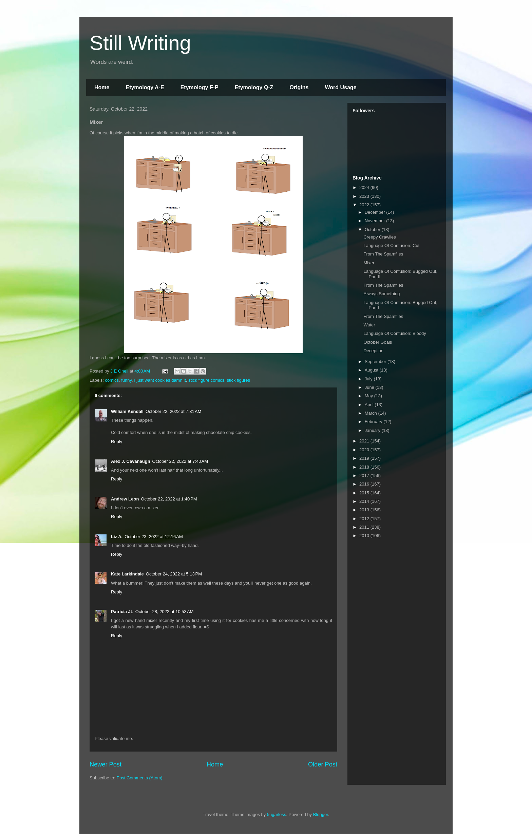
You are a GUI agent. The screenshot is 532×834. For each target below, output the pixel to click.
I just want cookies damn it (160, 380)
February (374, 421)
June (370, 387)
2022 (364, 204)
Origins (298, 87)
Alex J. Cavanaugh (130, 461)
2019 (364, 458)
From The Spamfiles (383, 254)
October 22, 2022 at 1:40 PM (169, 498)
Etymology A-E (145, 87)
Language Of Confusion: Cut (391, 245)
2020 (364, 449)
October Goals (377, 342)
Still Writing (140, 43)
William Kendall (127, 411)
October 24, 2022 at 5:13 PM (174, 573)
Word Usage (340, 87)
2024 (364, 187)
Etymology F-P (199, 87)
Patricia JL (122, 611)
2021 (364, 440)
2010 (364, 535)
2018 (364, 467)
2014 (364, 501)
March (371, 413)
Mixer (368, 262)
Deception (373, 350)
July (369, 378)
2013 (364, 509)
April (370, 404)
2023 (364, 196)
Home (101, 87)
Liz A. (116, 536)
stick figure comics (206, 380)
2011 (364, 527)
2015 (364, 492)
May (369, 395)
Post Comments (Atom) (140, 777)
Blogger (320, 814)
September (376, 361)
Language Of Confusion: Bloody (394, 333)
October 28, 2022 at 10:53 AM (164, 611)
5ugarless (276, 814)
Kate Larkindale (127, 573)
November (375, 220)
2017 (364, 475)
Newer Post (105, 764)
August (372, 370)
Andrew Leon (125, 498)
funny (126, 380)
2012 (364, 518)
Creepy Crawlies (379, 237)
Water (369, 324)
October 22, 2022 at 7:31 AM (173, 411)
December (375, 212)
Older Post (322, 764)
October (373, 229)
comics (112, 380)
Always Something (381, 293)
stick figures (238, 380)
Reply (116, 441)
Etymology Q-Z (254, 87)
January (373, 430)
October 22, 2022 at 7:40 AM (180, 461)
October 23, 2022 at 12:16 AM (154, 536)
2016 (364, 484)
